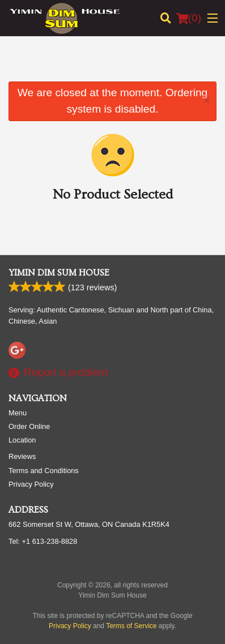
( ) (188, 18)
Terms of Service (131, 626)
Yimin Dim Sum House (59, 273)
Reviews (22, 456)
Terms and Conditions (44, 470)
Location (22, 440)
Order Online (29, 426)
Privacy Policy (31, 484)
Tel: (43, 541)
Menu (18, 413)
